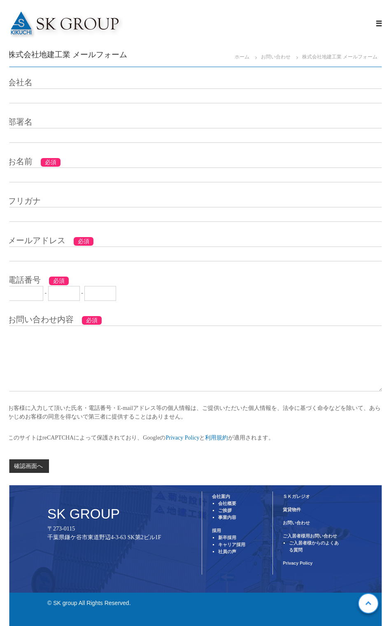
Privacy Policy (182, 438)
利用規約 (216, 438)
